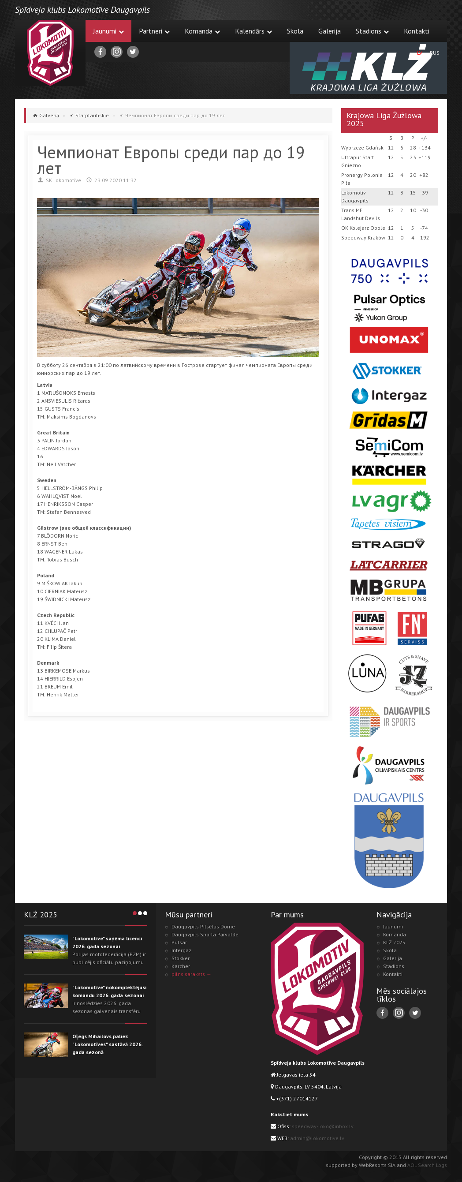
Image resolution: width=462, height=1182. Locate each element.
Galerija (329, 30)
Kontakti (416, 30)
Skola (295, 30)
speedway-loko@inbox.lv (323, 1126)
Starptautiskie (92, 115)
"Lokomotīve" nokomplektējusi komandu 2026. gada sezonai (109, 991)
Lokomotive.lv (50, 53)
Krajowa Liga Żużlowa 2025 (383, 119)
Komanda (202, 30)
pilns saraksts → (191, 974)
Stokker (180, 958)
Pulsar (179, 942)
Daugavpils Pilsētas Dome (203, 926)
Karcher (180, 966)
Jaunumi (108, 30)
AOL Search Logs (427, 1165)
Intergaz (181, 950)
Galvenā (49, 115)
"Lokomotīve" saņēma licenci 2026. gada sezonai (107, 942)
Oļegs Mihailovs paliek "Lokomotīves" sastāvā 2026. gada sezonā (107, 1044)
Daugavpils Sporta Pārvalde (204, 934)
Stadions (372, 30)
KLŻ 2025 (394, 942)
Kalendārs (253, 30)
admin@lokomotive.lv (317, 1138)
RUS (435, 52)
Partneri (154, 30)
